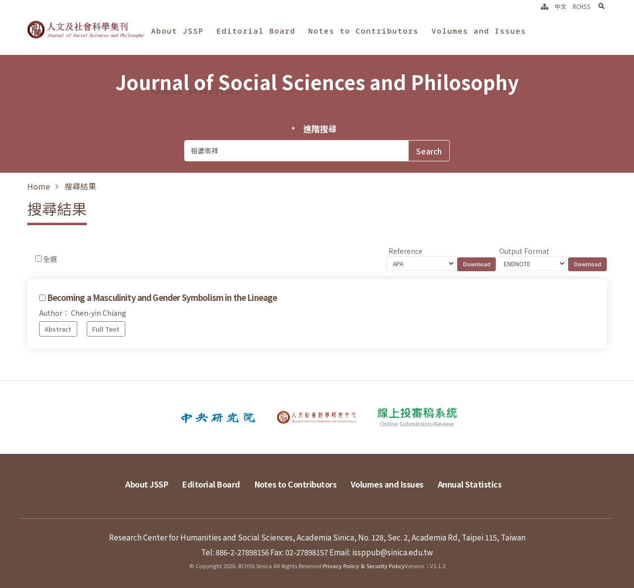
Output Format (524, 251)
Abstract (58, 329)
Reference (405, 251)
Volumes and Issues (478, 31)
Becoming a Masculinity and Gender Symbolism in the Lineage (162, 297)
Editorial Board (255, 31)
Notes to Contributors (363, 31)
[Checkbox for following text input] (38, 258)
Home (38, 186)
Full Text (105, 329)
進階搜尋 (319, 129)
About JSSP (177, 31)
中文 (561, 6)
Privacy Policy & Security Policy (364, 566)
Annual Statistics (195, 91)
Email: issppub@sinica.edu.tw (381, 551)
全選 (50, 259)
